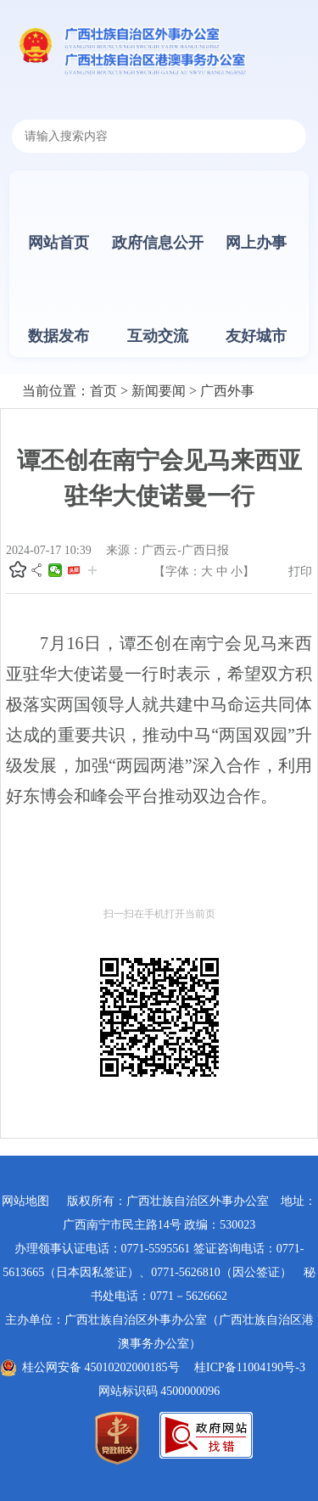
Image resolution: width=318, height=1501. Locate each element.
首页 (103, 391)
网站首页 (58, 242)
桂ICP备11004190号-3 (249, 1367)
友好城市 (256, 336)
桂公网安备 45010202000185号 (101, 1367)
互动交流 (157, 336)
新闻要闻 (158, 391)
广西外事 (227, 391)
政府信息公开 (158, 242)
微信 (55, 570)
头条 (74, 570)
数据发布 (58, 336)
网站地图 (25, 1201)
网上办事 (256, 242)
